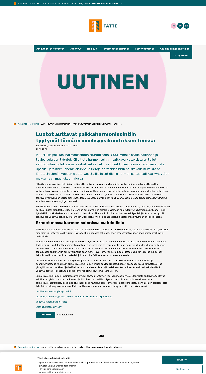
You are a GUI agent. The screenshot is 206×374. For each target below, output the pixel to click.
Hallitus (92, 48)
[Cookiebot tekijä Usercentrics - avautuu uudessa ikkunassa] (18, 368)
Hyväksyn (182, 341)
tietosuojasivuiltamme (49, 360)
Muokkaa (182, 351)
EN (186, 25)
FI (174, 25)
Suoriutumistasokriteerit (49, 307)
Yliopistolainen (65, 314)
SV (180, 25)
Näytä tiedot (43, 368)
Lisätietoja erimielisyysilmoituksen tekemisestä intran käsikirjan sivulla (74, 296)
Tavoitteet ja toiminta (115, 48)
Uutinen (35, 3)
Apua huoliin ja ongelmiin (175, 48)
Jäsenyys (76, 48)
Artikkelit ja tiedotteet (50, 48)
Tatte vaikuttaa (144, 48)
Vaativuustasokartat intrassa (52, 301)
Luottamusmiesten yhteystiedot (54, 291)
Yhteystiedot (181, 55)
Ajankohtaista (24, 3)
